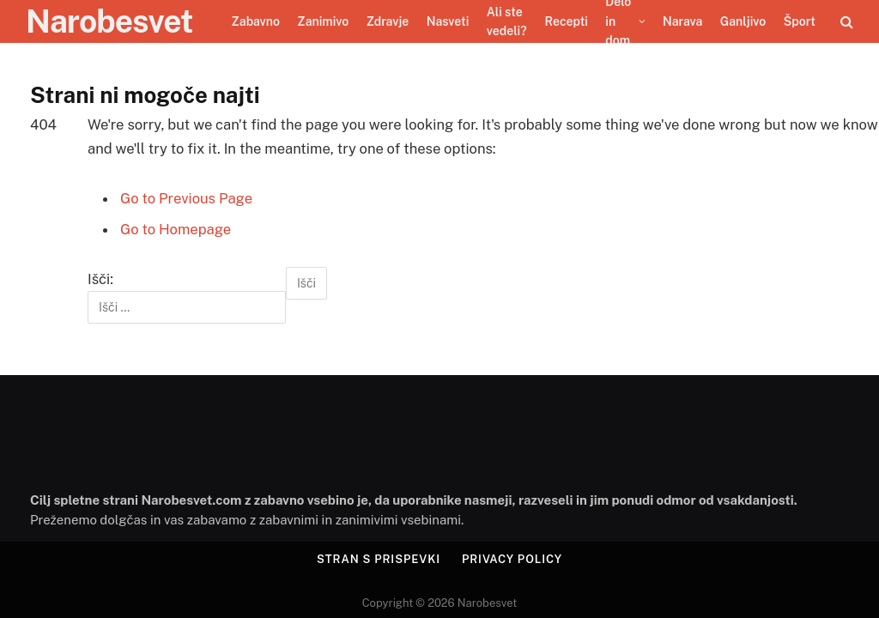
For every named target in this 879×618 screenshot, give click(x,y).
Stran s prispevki (378, 559)
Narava (682, 21)
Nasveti (448, 21)
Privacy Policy (512, 559)
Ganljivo (743, 21)
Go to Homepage (175, 229)
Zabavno (256, 21)
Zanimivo (323, 21)
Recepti (566, 21)
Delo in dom (618, 21)
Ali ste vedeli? (507, 21)
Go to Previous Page (186, 198)
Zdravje (388, 21)
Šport (799, 21)
